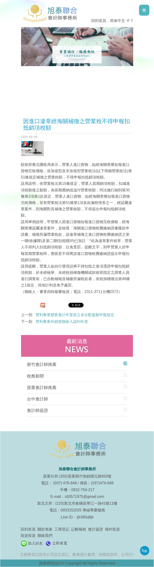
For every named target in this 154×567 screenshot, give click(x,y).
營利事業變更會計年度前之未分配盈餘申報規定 (75, 315)
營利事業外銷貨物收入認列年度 (62, 322)
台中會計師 (37, 399)
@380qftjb (85, 517)
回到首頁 (98, 21)
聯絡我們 (44, 536)
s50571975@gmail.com (84, 497)
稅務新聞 (35, 376)
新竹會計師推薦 (41, 364)
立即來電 (59, 543)
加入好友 (35, 543)
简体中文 (117, 21)
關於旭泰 (44, 529)
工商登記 (61, 529)
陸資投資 (28, 536)
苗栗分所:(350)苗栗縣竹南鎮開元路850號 (77, 476)
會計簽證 (95, 529)
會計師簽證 (37, 410)
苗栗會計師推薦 (41, 387)
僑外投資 (112, 529)
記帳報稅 (78, 529)
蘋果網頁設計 (50, 563)
